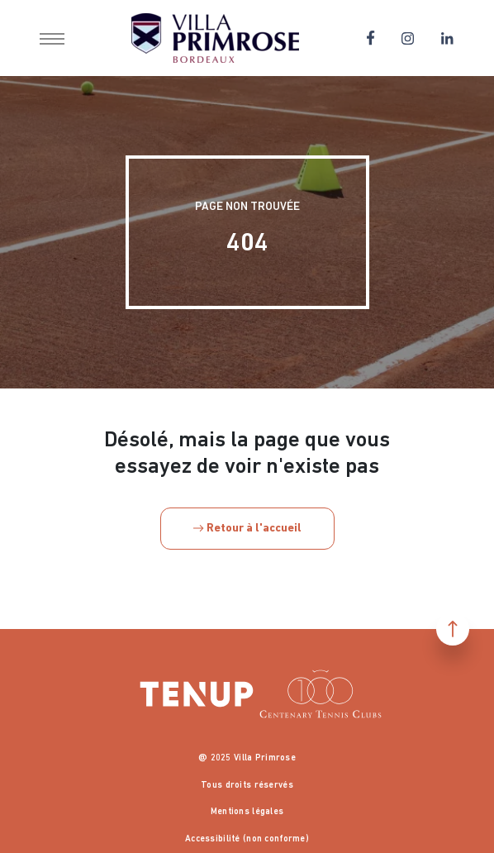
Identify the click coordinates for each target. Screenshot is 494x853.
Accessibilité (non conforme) (247, 839)
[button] (52, 38)
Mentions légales (247, 812)
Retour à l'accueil (247, 528)
